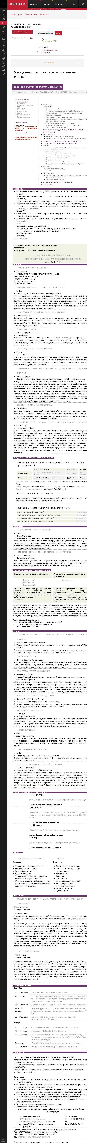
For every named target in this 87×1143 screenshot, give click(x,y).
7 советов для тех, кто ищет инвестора (60, 117)
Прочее (19, 113)
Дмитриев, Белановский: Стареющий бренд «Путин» (64, 164)
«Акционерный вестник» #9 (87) (29, 858)
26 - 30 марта (80, 518)
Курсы (35, 92)
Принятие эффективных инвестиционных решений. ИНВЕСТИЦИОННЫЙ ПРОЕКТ (53, 1018)
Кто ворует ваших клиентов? (56, 158)
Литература (48, 173)
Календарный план (21, 92)
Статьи (46, 145)
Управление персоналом (25, 105)
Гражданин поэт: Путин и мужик (57, 109)
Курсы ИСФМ (61, 92)
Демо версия (67, 580)
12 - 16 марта (80, 521)
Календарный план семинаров (57, 182)
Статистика (42, 46)
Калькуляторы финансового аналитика (62, 141)
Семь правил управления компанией (59, 154)
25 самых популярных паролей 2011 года (60, 123)
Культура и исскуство (23, 114)
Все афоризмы (21, 238)
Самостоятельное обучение (28, 489)
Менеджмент (44, 15)
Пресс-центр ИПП (49, 41)
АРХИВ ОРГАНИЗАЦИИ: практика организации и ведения (26, 138)
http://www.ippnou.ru (41, 1137)
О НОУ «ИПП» (49, 184)
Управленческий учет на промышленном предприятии (53, 830)
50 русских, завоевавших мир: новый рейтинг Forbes (64, 111)
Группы (48, 2)
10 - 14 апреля (81, 515)
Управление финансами (24, 118)
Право (19, 107)
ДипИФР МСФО (46, 92)
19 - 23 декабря (81, 512)
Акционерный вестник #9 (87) (56, 169)
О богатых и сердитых (54, 152)
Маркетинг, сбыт (22, 102)
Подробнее (18, 599)
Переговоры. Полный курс (55, 180)
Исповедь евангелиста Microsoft (57, 162)
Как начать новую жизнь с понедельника (60, 156)
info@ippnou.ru (24, 1137)
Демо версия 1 (28, 580)
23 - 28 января (71, 473)
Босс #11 (49, 171)
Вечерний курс (22, 486)
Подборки (61, 2)
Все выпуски (49, 63)
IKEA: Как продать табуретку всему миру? (60, 136)
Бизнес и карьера (16, 15)
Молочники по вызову (54, 115)
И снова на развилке (53, 160)
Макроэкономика (22, 111)
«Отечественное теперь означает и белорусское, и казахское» (44, 552)
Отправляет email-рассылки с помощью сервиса (47, 9)
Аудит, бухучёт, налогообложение (22, 109)
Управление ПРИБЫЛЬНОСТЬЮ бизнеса (48, 1031)
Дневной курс (22, 481)
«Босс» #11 (61, 858)
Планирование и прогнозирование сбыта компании (54, 1047)
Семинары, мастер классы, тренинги (60, 143)
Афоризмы (48, 104)
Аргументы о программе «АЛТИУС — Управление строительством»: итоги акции (63, 126)
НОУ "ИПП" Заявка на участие (32, 1119)
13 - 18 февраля (83, 473)
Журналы (47, 166)
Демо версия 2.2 (29, 585)
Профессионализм (31, 15)
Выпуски (35, 2)
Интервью (48, 134)
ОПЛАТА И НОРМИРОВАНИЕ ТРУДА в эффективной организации (26, 128)
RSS (31, 38)
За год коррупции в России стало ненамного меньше (64, 113)
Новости (47, 107)
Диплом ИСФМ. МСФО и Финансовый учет (49, 992)
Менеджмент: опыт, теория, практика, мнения (26, 25)
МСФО (19, 116)
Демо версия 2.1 (29, 582)
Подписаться (22, 32)
